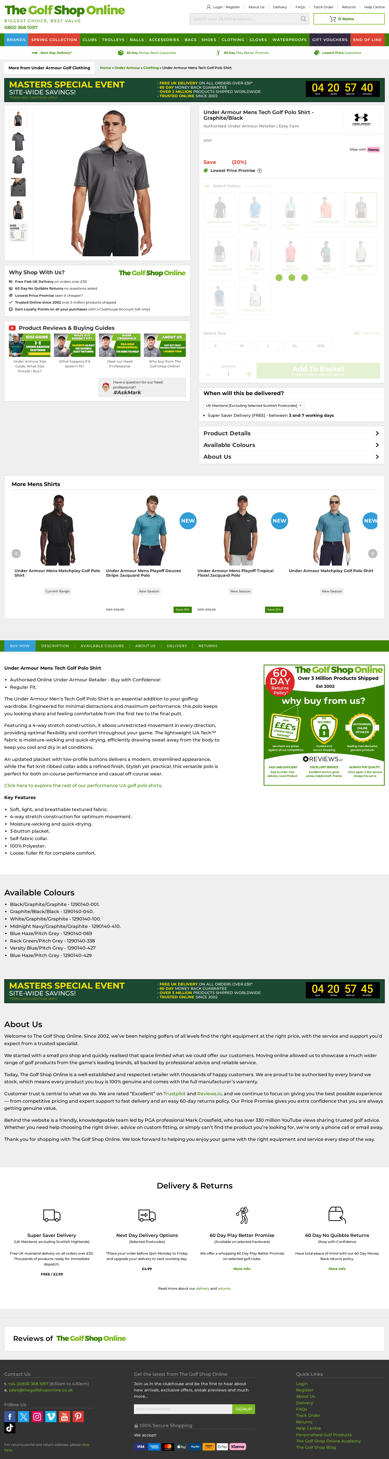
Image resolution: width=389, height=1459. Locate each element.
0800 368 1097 (21, 27)
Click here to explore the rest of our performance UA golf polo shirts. (83, 787)
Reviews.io (209, 1095)
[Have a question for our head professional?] (142, 387)
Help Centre (308, 1429)
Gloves (258, 39)
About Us (217, 456)
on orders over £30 (51, 281)
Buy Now (20, 647)
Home (105, 68)
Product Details (227, 433)
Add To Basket (318, 369)
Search (303, 19)
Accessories (164, 39)
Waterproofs (289, 39)
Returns (349, 7)
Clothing (233, 39)
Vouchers (330, 39)
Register (233, 7)
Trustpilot (175, 1095)
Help (374, 7)
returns (224, 1290)
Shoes (208, 39)
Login (218, 7)
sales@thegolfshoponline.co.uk (41, 1391)
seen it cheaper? (49, 295)
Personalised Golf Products (324, 1436)
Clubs (90, 39)
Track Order (323, 7)
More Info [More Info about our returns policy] (337, 1270)
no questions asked (56, 288)
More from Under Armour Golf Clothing (49, 67)
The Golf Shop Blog (316, 1448)
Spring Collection (54, 39)
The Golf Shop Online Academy (328, 1442)
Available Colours (229, 445)
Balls (137, 39)
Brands (16, 39)
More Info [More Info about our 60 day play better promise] (241, 1270)
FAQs (300, 7)
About (256, 7)
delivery (202, 1290)
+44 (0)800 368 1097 (28, 1384)
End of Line (367, 39)
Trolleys (113, 39)
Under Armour (127, 68)
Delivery (280, 7)
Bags (191, 39)
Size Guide (370, 333)
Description (55, 647)
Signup (244, 1410)
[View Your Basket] (349, 19)
